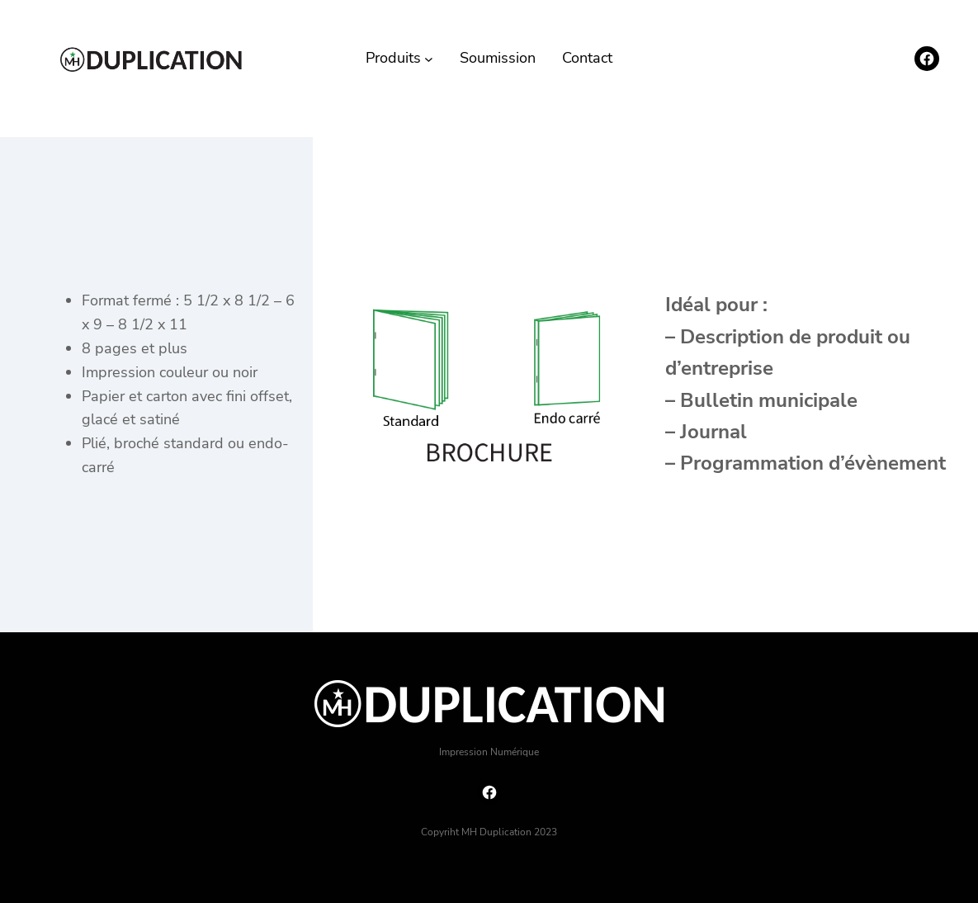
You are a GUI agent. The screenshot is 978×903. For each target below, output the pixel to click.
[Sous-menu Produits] (428, 58)
